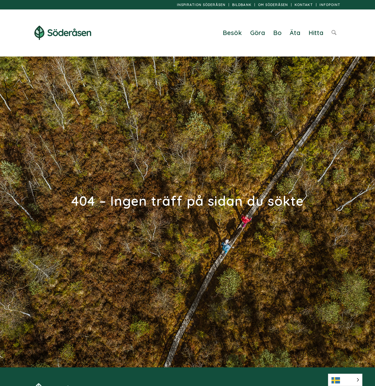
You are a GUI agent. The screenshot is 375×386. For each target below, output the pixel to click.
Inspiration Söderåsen (201, 5)
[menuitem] (201, 4)
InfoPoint (330, 5)
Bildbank (241, 5)
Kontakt (304, 5)
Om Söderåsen (273, 5)
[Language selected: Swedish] (345, 380)
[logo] (62, 33)
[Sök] (334, 33)
